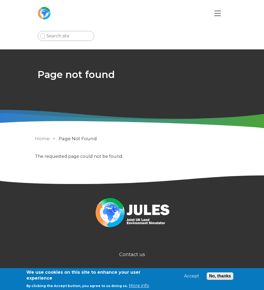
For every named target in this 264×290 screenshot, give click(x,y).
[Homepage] (132, 213)
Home (42, 138)
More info (139, 285)
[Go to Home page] (44, 13)
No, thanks (220, 276)
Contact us (132, 254)
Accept (191, 276)
